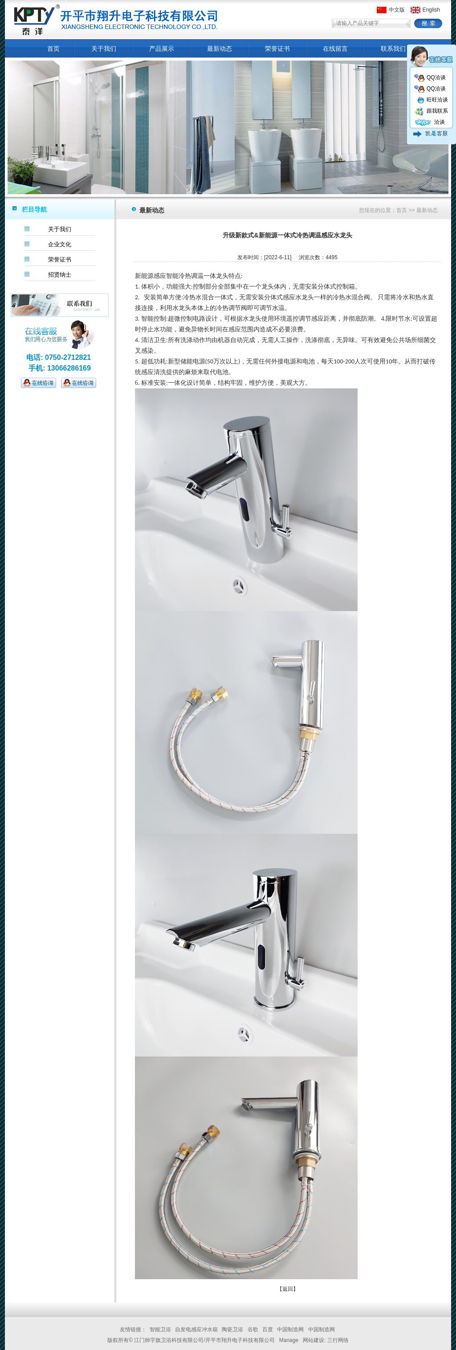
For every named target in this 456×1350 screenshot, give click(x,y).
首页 (53, 48)
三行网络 (338, 1340)
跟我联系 (431, 111)
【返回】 (287, 1289)
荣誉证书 (277, 48)
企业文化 (59, 244)
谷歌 (253, 1329)
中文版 (391, 10)
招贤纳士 (59, 274)
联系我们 (393, 48)
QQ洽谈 (430, 77)
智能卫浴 (160, 1329)
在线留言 (335, 48)
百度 (267, 1329)
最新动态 (219, 48)
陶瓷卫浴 (232, 1329)
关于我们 (103, 48)
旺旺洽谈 (432, 100)
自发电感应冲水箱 (196, 1329)
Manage (288, 1340)
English (425, 10)
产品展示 (161, 48)
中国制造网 (290, 1329)
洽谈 (429, 122)
